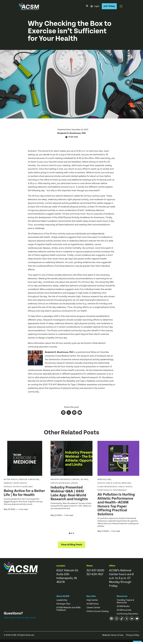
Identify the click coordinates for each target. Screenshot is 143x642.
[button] (121, 6)
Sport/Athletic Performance (112, 490)
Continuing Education (127, 614)
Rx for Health (10, 480)
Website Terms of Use (112, 635)
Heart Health (20, 483)
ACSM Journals (124, 610)
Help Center (92, 600)
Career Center (93, 607)
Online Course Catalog (97, 611)
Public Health (125, 487)
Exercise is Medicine (28, 480)
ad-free (84, 480)
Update (74, 483)
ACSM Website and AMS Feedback (68, 608)
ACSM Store (92, 604)
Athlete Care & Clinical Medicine (114, 483)
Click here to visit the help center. (20, 617)
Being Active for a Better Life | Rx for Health (24, 493)
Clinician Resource (107, 487)
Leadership (61, 600)
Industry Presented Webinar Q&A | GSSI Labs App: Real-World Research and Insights (70, 493)
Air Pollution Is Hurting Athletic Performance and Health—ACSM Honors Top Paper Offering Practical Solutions (116, 504)
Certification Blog (60, 483)
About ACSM (62, 596)
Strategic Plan (63, 604)
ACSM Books (123, 606)
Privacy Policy (132, 635)
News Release (104, 480)
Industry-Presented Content (65, 480)
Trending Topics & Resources (125, 601)
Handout (8, 483)
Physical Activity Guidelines (18, 487)
